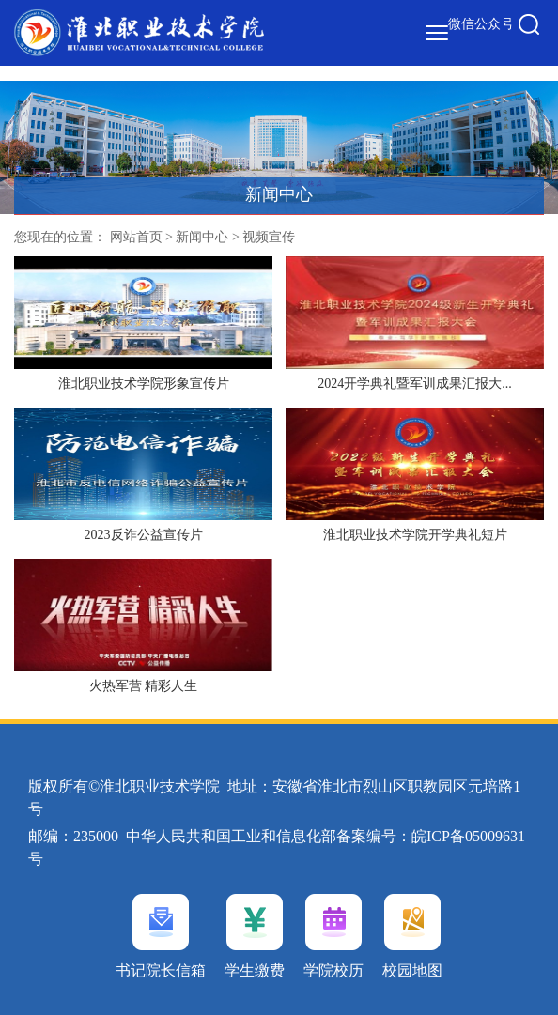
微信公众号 (481, 24)
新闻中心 (202, 237)
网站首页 (136, 237)
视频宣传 (268, 237)
